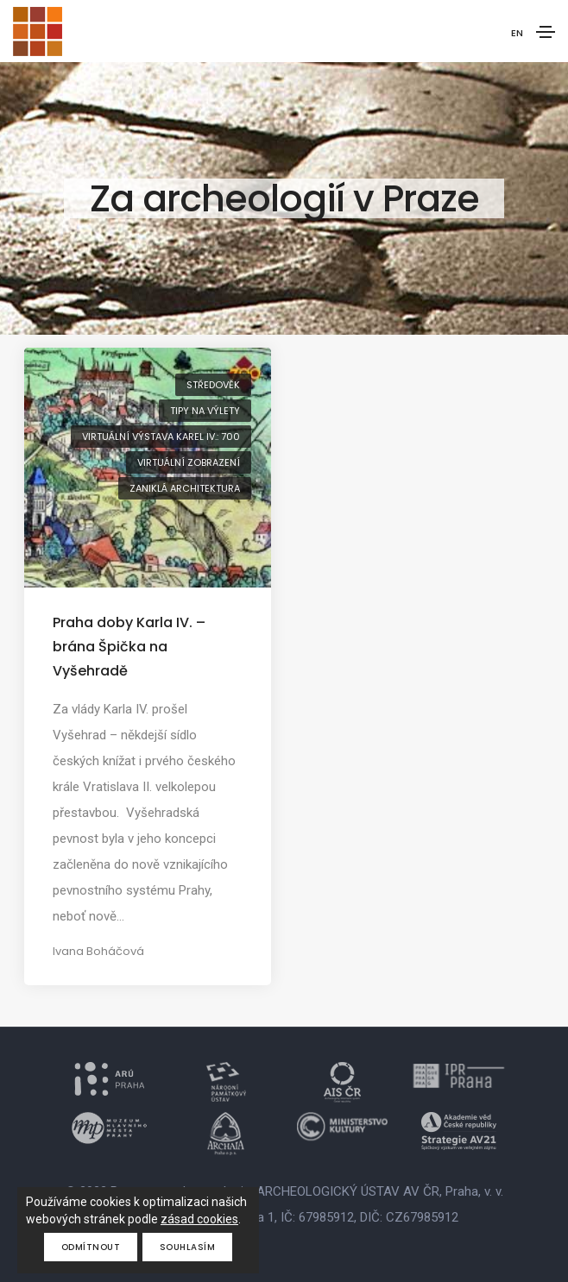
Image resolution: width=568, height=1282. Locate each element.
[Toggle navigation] (545, 32)
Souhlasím (188, 1247)
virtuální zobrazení (188, 462)
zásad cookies (199, 1219)
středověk (213, 385)
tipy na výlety (205, 411)
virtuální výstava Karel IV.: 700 (161, 436)
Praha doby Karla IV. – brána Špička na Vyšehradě (129, 647)
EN (517, 33)
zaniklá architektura (184, 488)
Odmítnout (91, 1247)
